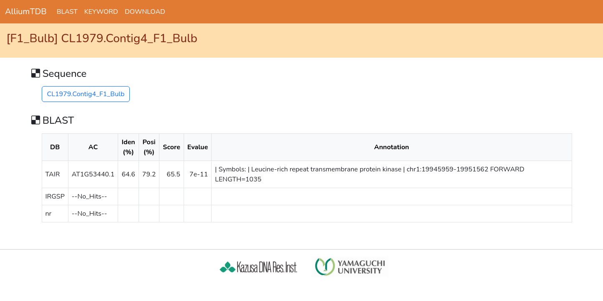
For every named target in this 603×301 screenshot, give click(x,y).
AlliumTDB (26, 11)
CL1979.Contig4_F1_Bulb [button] (86, 94)
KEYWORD (101, 11)
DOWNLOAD (145, 11)
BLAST (67, 11)
